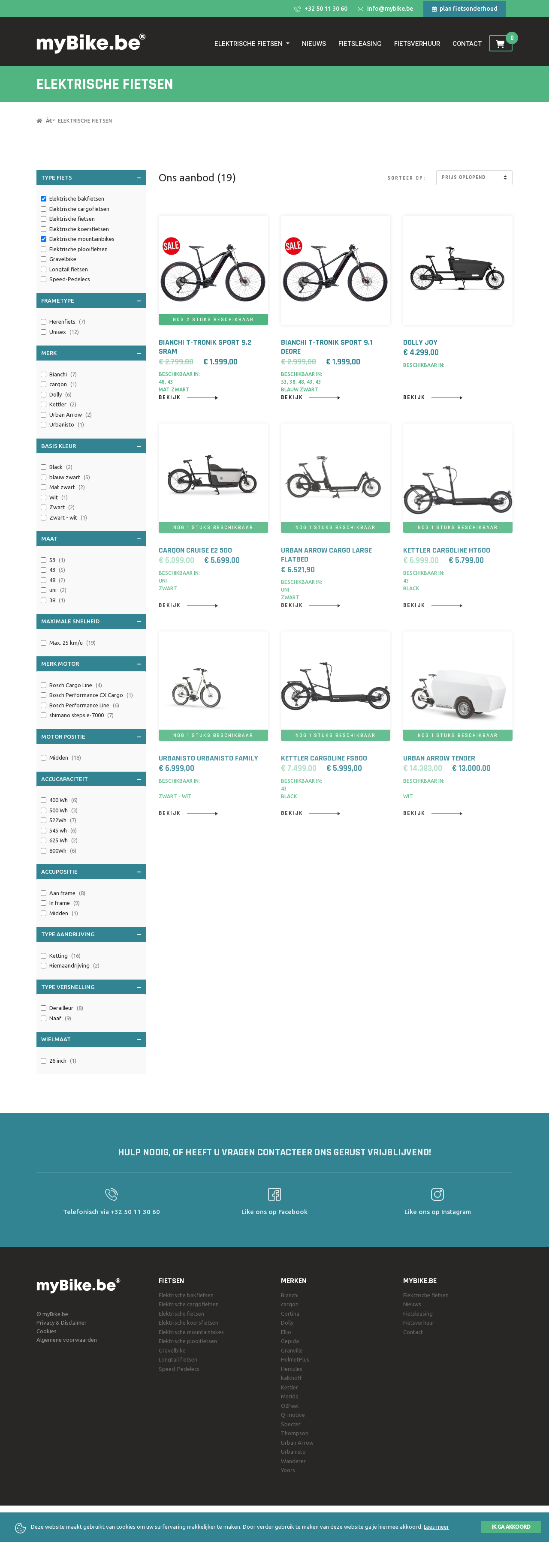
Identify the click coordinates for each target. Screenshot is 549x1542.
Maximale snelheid (91, 620)
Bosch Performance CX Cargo (91, 695)
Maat (91, 538)
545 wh (63, 831)
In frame (64, 903)
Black (60, 467)
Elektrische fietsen (85, 120)
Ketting (65, 956)
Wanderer (293, 1461)
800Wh (62, 851)
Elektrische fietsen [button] (249, 43)
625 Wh (63, 840)
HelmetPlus (295, 1359)
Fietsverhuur (417, 43)
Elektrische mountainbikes (82, 239)
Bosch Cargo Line (75, 685)
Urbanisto (66, 425)
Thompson (294, 1433)
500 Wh (63, 810)
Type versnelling (91, 986)
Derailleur (66, 1008)
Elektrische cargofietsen (80, 209)
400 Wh (63, 800)
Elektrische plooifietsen (79, 249)
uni (57, 590)
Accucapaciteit (91, 778)
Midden (65, 758)
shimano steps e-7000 (81, 715)
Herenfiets (67, 322)
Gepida (290, 1341)
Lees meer (436, 1527)
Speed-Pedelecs (70, 279)
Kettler (62, 404)
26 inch (62, 1061)
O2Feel (290, 1406)
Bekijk (188, 397)
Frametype (91, 300)
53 (57, 560)
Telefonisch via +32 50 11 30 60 (111, 1201)
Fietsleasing (360, 43)
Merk (91, 352)
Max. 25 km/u (72, 643)
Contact (467, 43)
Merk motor (91, 663)
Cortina (290, 1314)
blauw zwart (69, 477)
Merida (290, 1396)
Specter (291, 1424)
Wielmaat (91, 1038)
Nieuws (314, 43)
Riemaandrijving (74, 966)
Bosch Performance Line (84, 705)
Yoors (288, 1470)
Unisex (64, 332)
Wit (58, 497)
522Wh (62, 820)
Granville (292, 1350)
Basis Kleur (91, 445)
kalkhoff (291, 1378)
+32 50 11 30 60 (320, 8)
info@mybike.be (385, 8)
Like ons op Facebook (274, 1201)
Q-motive (293, 1415)
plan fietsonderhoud (465, 8)
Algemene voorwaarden (66, 1340)
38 (57, 600)
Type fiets (91, 177)
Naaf (60, 1018)
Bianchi (63, 374)
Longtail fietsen (69, 269)
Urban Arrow (70, 415)
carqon (63, 384)
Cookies (46, 1331)
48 (57, 580)
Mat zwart (67, 487)
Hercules (291, 1369)
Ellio (286, 1332)
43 (57, 570)
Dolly (60, 395)
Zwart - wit (68, 518)
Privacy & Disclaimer (61, 1323)
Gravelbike (63, 259)
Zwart (62, 507)
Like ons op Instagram (437, 1201)
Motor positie (91, 736)
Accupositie (91, 871)
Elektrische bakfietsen (77, 198)
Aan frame (67, 893)
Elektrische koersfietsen (79, 229)
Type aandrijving (91, 933)
